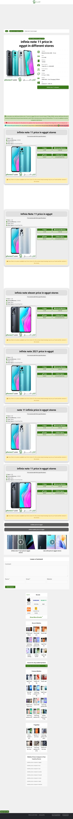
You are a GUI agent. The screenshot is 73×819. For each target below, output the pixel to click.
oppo (43, 602)
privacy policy (42, 815)
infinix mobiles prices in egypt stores (36, 39)
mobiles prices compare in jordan (34, 772)
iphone (29, 602)
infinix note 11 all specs (53, 87)
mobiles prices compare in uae (33, 769)
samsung (36, 601)
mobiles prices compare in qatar (34, 781)
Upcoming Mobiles (56, 815)
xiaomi (29, 611)
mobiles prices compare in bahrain (34, 784)
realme (36, 611)
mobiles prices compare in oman (34, 778)
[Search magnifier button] (46, 666)
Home (6, 31)
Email (28, 579)
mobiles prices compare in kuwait (34, 775)
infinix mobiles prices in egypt (36, 529)
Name (7, 579)
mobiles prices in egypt (36, 525)
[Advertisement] (36, 17)
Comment (8, 564)
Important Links (4, 811)
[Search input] (35, 665)
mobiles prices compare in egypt (16, 31)
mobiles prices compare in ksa (33, 765)
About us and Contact (32, 815)
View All (28, 595)
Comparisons (65, 815)
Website (49, 579)
